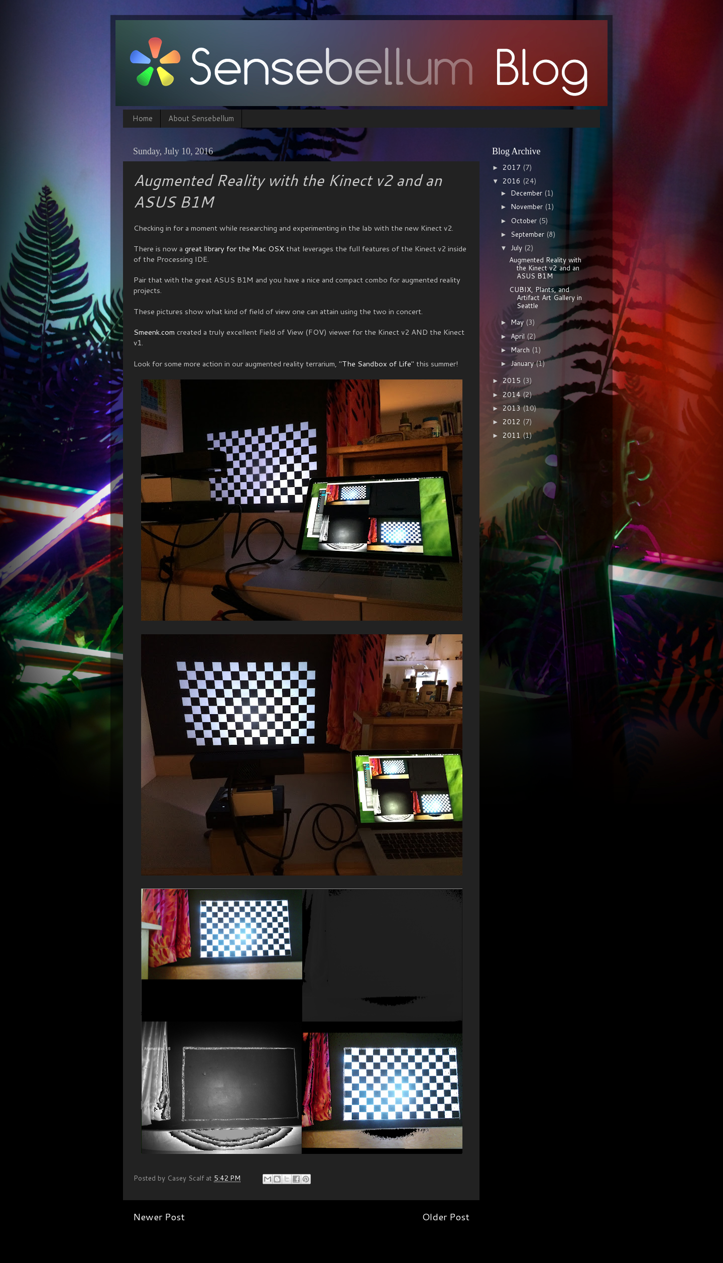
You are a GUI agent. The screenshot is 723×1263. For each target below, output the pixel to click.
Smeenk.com (154, 332)
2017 (513, 167)
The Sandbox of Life (376, 363)
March (521, 349)
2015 (513, 380)
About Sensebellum (201, 118)
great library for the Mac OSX (234, 248)
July (517, 247)
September (528, 234)
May (518, 322)
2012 (513, 421)
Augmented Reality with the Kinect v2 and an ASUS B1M (545, 267)
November (528, 206)
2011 (513, 435)
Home (143, 118)
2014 (513, 394)
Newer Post (159, 1216)
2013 (513, 408)
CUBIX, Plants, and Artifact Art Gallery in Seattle (545, 297)
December (527, 193)
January (523, 363)
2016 (513, 180)
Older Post (445, 1216)
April (519, 336)
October (525, 220)
